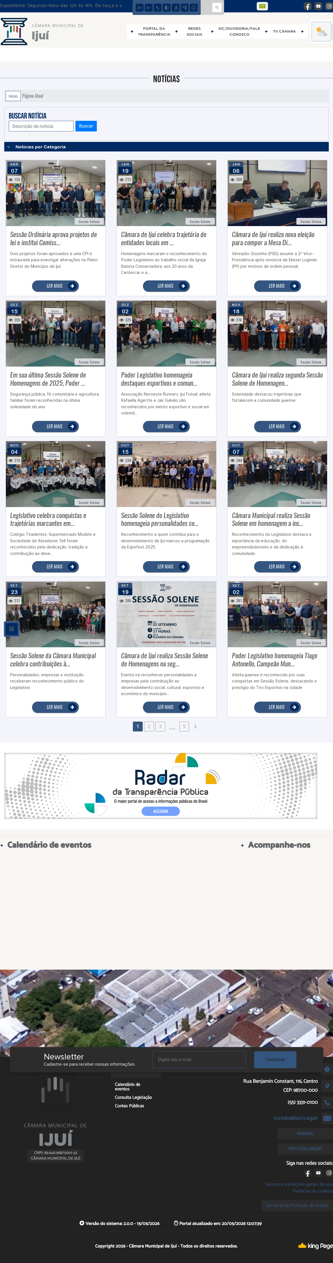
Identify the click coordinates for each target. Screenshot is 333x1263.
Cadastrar (275, 1059)
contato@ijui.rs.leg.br (296, 1118)
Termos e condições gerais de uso (299, 1184)
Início (13, 96)
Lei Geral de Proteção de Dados (297, 1205)
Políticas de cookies (313, 1191)
